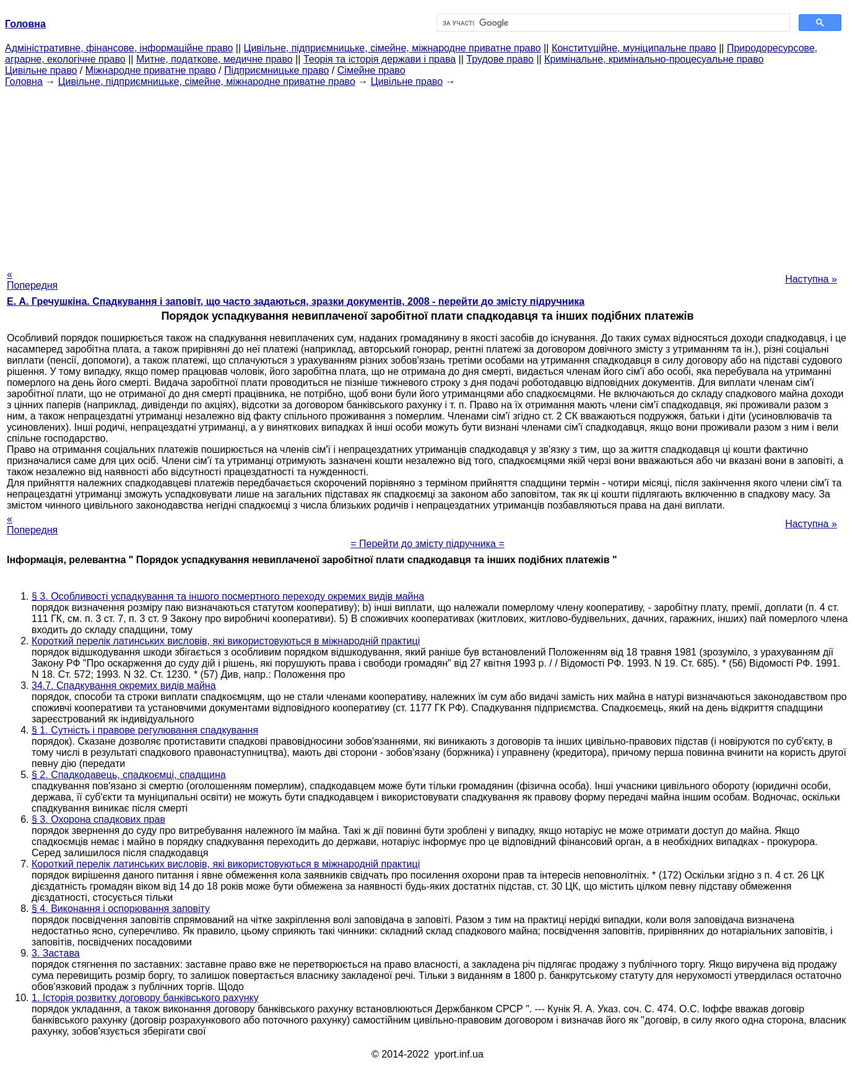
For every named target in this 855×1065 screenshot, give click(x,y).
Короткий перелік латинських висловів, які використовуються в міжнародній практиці (226, 641)
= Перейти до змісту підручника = (427, 543)
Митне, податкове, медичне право (214, 59)
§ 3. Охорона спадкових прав (98, 819)
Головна (24, 81)
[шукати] (612, 22)
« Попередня (32, 280)
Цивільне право (41, 70)
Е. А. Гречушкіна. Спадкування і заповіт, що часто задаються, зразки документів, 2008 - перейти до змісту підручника (295, 301)
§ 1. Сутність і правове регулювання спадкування (145, 730)
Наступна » (811, 279)
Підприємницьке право (276, 70)
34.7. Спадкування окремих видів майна (124, 685)
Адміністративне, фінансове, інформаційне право (119, 48)
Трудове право (500, 59)
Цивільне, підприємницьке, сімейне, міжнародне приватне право (392, 48)
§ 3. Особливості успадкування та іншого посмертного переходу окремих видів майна (228, 596)
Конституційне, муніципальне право (634, 48)
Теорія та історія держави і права (379, 59)
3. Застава (56, 953)
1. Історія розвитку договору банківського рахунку (145, 998)
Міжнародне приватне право (150, 70)
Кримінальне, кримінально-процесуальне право (653, 59)
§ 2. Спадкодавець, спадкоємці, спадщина (129, 774)
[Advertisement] (427, 174)
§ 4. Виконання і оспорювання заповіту (121, 908)
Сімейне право (371, 70)
